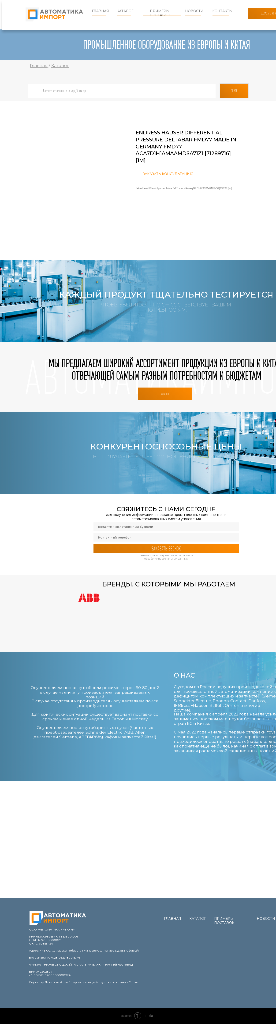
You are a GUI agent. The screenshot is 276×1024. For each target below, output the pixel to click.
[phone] (166, 537)
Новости (194, 11)
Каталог (125, 11)
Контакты (222, 11)
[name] (166, 526)
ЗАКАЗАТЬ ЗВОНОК (166, 548)
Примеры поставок (160, 13)
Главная (100, 11)
